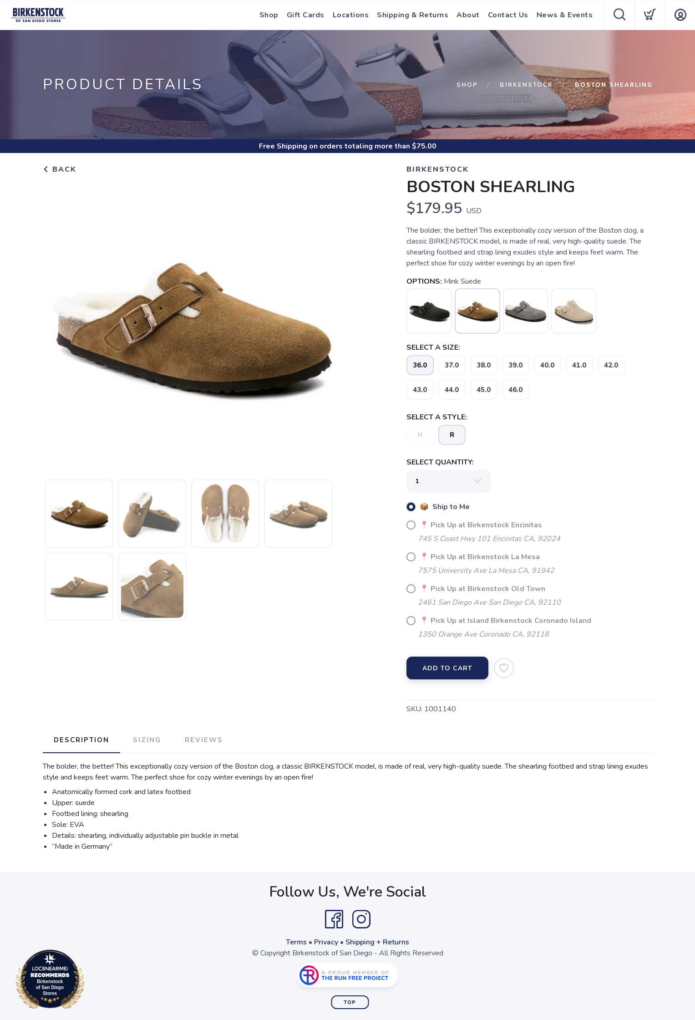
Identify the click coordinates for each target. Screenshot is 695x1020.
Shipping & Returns (412, 15)
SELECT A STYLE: (436, 417)
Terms (296, 942)
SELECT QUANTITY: (440, 462)
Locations (351, 15)
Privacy (326, 942)
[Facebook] (334, 919)
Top (350, 1002)
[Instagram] (361, 919)
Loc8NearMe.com (90, 981)
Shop (269, 15)
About (468, 15)
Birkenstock (526, 85)
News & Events (565, 15)
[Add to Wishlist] (504, 668)
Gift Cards (306, 15)
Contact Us (508, 15)
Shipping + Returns (377, 942)
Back (59, 169)
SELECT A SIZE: (433, 347)
